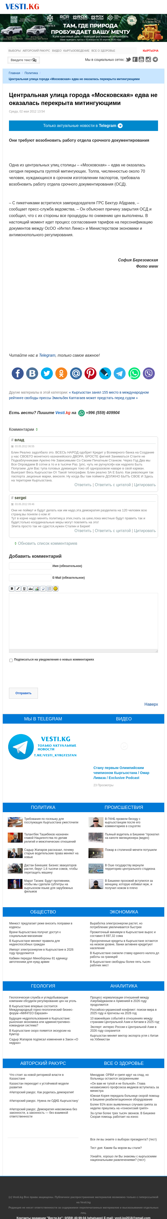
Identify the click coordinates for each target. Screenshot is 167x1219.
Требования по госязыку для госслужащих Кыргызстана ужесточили (51, 820)
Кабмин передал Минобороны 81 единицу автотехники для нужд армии (38, 960)
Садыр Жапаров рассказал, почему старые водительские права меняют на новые (51, 853)
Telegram (156, 59)
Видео (57, 50)
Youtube (142, 59)
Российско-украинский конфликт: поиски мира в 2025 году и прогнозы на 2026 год (123, 1011)
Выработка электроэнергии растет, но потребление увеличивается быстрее (116, 925)
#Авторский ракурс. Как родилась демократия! (41, 1092)
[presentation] (47, 675)
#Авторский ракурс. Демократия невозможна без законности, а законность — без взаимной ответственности (43, 1113)
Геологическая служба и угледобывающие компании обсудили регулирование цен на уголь (43, 999)
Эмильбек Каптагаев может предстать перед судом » (95, 398)
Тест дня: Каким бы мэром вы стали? (116, 1148)
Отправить (23, 693)
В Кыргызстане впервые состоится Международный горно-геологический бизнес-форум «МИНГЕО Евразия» (41, 1009)
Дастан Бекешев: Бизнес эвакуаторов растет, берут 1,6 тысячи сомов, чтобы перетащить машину (51, 869)
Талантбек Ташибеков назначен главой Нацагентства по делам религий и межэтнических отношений (50, 838)
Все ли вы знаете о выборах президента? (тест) (123, 1139)
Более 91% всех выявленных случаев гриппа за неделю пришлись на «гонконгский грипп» (123, 1106)
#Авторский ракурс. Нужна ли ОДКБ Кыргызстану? (44, 1101)
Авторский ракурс (36, 50)
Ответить (83, 485)
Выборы (14, 50)
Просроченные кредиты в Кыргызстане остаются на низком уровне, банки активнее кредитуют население (124, 944)
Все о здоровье (103, 50)
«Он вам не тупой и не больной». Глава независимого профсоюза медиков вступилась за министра (124, 1087)
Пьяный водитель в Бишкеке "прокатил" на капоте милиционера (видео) (132, 836)
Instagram (149, 59)
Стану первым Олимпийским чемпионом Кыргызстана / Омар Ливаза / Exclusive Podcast (121, 773)
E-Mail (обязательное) (68, 577)
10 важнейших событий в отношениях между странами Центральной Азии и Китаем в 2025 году (125, 1020)
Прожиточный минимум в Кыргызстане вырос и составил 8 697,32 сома (123, 933)
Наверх (151, 704)
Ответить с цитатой (113, 485)
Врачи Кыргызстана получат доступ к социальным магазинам (35, 933)
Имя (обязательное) (67, 566)
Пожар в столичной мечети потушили (131, 850)
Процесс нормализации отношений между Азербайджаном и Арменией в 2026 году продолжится (119, 1001)
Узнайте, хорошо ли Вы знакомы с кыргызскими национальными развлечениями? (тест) (123, 1158)
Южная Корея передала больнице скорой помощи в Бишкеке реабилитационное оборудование (125, 1097)
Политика (31, 73)
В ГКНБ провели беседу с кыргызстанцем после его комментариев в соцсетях (123, 822)
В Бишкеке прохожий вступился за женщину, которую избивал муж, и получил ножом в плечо (129, 884)
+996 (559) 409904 (103, 413)
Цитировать (145, 485)
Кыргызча (151, 50)
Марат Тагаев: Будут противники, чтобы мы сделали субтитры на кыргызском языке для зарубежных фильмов (48, 886)
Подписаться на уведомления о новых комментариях (54, 659)
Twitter (128, 59)
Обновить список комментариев (47, 543)
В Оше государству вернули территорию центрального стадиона (130, 867)
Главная (14, 73)
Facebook (135, 59)
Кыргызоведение (76, 50)
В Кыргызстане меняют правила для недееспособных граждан (34, 942)
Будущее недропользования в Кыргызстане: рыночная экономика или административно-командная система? (40, 1022)
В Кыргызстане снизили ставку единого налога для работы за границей (122, 954)
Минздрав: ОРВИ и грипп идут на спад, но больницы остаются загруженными (119, 1076)
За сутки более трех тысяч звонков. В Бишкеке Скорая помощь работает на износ (122, 1114)
